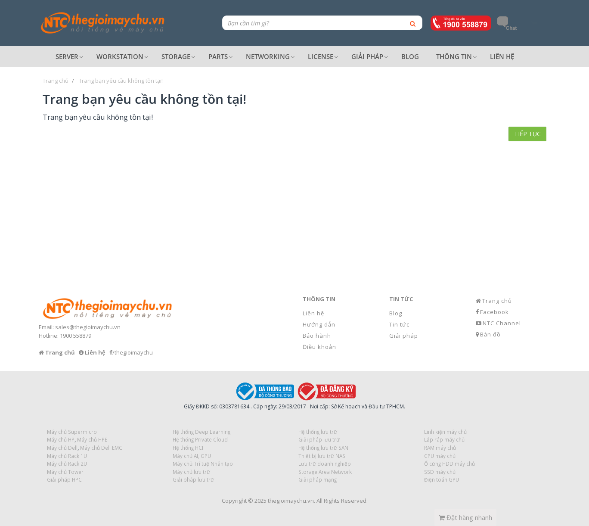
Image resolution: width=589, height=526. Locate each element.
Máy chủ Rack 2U (67, 463)
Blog (395, 313)
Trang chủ (497, 301)
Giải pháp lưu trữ (193, 479)
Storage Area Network (325, 471)
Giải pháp (403, 335)
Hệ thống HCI (188, 447)
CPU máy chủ (440, 455)
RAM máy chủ (440, 447)
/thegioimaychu (132, 352)
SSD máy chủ (440, 471)
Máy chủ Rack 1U (67, 455)
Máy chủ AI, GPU (192, 455)
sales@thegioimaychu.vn (88, 327)
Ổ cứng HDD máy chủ (449, 463)
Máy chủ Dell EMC (101, 447)
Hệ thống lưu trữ (317, 431)
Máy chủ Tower (65, 471)
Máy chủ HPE (92, 439)
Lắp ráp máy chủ (444, 439)
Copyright (234, 500)
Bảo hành (317, 335)
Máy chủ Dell (62, 447)
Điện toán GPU (441, 479)
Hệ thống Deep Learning (201, 431)
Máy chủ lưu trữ (191, 471)
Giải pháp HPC (64, 479)
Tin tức (399, 324)
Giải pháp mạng (317, 479)
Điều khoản (319, 347)
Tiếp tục (527, 134)
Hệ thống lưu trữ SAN (323, 447)
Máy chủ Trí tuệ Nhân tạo (203, 463)
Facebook (494, 312)
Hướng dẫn (319, 324)
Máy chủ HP (60, 439)
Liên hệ (313, 313)
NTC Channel (502, 323)
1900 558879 (75, 335)
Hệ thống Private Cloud (200, 439)
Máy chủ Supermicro (72, 431)
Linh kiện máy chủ (445, 431)
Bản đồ (490, 334)
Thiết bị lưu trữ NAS (321, 455)
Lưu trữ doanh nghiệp (324, 463)
